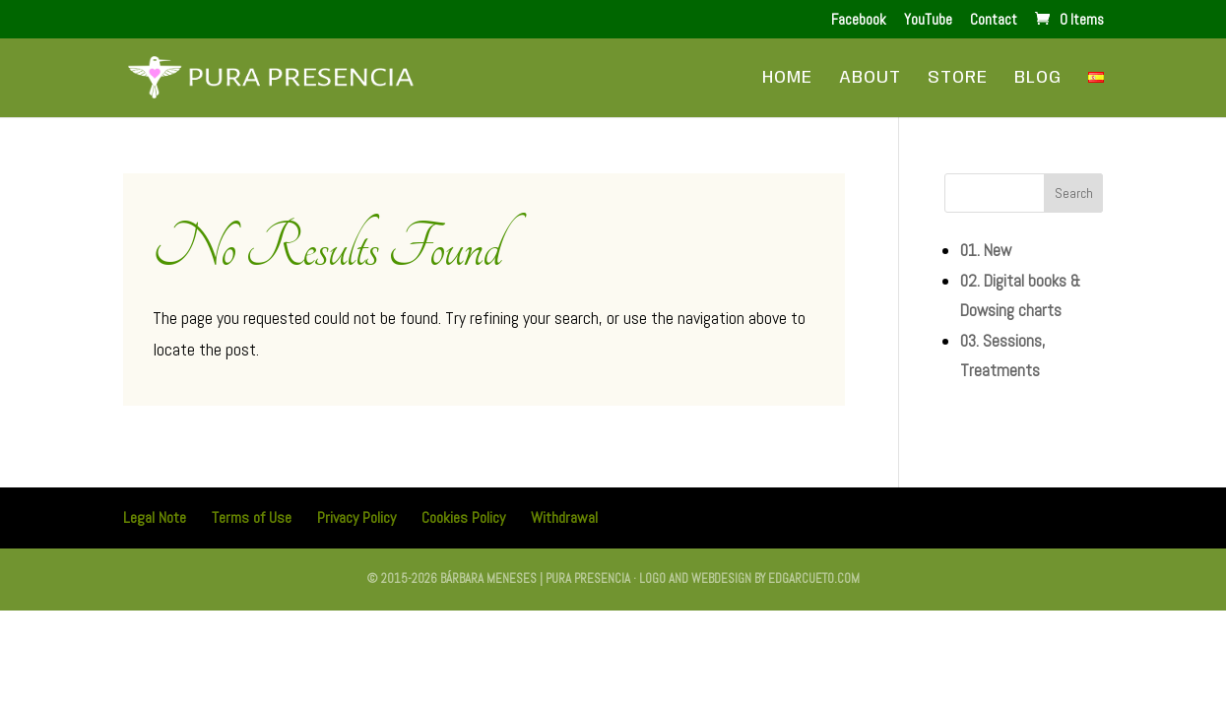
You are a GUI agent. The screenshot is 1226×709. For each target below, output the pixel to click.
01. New (985, 250)
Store (958, 79)
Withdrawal (564, 517)
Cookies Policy (463, 517)
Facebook (858, 20)
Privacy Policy (356, 517)
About (870, 79)
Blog (1038, 79)
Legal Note (154, 517)
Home (787, 79)
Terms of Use (251, 517)
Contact (993, 20)
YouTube (928, 20)
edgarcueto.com (814, 578)
